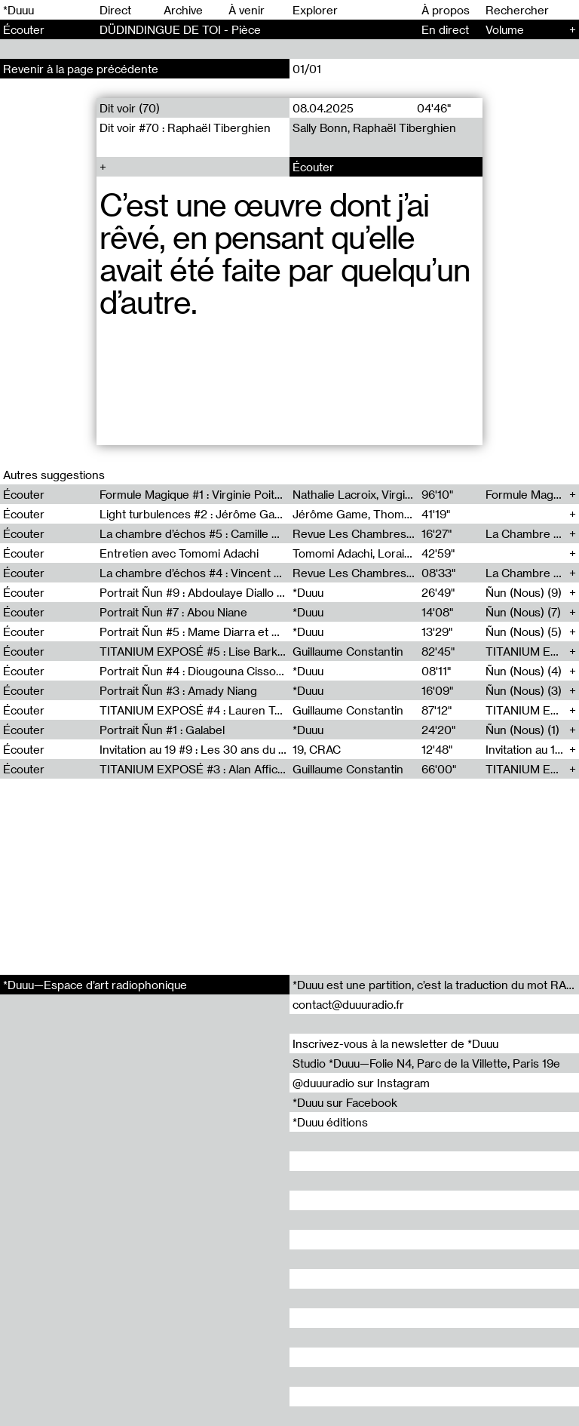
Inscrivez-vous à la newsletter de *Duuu (395, 1043)
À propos (445, 10)
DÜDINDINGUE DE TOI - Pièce (180, 29)
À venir (246, 10)
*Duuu (18, 10)
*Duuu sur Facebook (345, 1102)
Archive (183, 10)
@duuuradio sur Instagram (361, 1082)
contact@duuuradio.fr (348, 1004)
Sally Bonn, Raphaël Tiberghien (374, 127)
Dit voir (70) (130, 108)
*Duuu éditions (330, 1122)
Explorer (315, 10)
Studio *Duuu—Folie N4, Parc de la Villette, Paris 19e (426, 1063)
